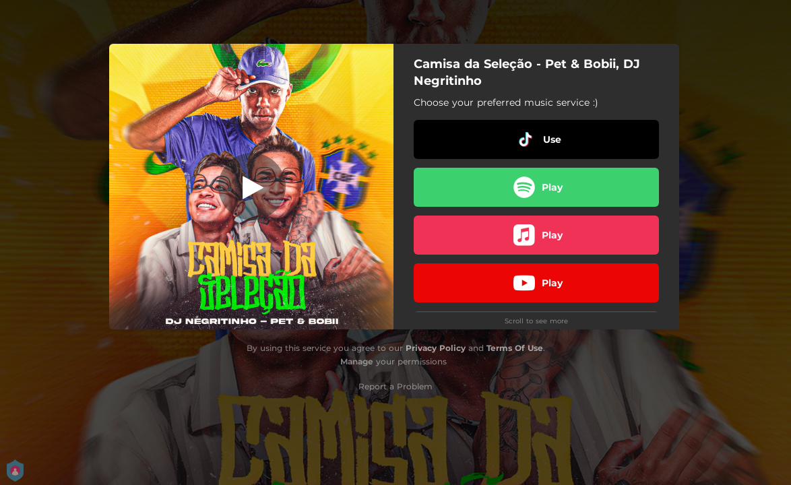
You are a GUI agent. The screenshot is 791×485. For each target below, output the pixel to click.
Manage (356, 361)
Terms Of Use (514, 348)
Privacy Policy (436, 348)
